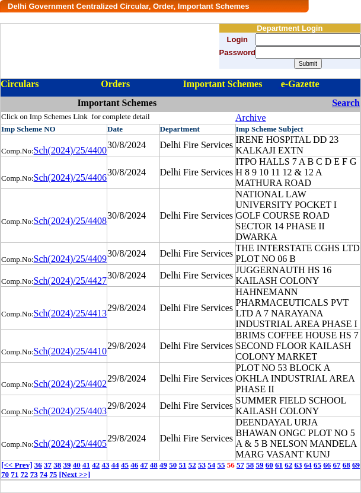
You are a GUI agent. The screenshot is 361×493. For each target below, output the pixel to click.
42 (96, 464)
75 (53, 474)
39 (67, 464)
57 (240, 464)
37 (48, 464)
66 (327, 464)
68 (346, 464)
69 (356, 464)
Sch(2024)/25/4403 (70, 411)
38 (57, 464)
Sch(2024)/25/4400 (70, 150)
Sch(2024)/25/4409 (70, 259)
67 (336, 464)
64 (308, 464)
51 (182, 464)
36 (38, 464)
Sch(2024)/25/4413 (70, 313)
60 (269, 464)
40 (77, 464)
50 (173, 464)
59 (259, 464)
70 (5, 474)
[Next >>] (75, 474)
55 (221, 464)
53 (202, 464)
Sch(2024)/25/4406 (70, 177)
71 (14, 474)
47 (144, 464)
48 (154, 464)
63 (298, 464)
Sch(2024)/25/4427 (70, 281)
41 (86, 464)
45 (125, 464)
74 (43, 474)
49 (163, 464)
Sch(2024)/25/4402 (70, 384)
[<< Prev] (16, 464)
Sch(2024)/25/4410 (70, 351)
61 (279, 464)
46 (134, 464)
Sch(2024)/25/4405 (70, 443)
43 (105, 464)
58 (250, 464)
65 (317, 464)
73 (34, 474)
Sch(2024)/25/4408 (70, 221)
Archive (250, 118)
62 (288, 464)
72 (24, 474)
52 (192, 464)
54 (211, 464)
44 (115, 464)
